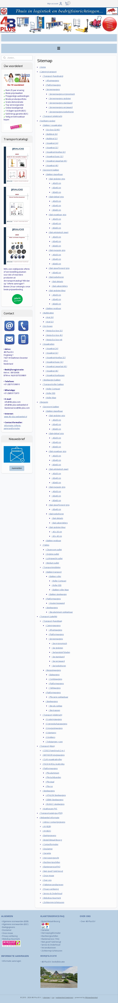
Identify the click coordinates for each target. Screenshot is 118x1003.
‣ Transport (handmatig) (52, 76)
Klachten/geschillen (49, 936)
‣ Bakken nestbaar (53, 308)
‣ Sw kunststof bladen (61, 652)
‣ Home (42, 67)
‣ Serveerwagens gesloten (60, 98)
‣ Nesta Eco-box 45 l (54, 335)
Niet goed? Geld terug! (51, 942)
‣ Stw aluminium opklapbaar (61, 612)
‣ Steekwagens (51, 607)
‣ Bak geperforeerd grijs (59, 268)
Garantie (45, 930)
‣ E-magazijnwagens (54, 728)
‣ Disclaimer (47, 849)
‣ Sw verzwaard (58, 661)
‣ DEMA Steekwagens (54, 799)
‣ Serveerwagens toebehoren (61, 111)
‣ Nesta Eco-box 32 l (54, 330)
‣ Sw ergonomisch (59, 643)
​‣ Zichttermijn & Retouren (53, 902)
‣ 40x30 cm (56, 183)
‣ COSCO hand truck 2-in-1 (53, 750)
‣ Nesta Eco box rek (53, 339)
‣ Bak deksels (57, 281)
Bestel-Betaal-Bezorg (50, 921)
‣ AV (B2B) (46, 826)
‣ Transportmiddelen (51, 567)
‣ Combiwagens (55, 679)
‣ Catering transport (48, 71)
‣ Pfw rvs (49, 786)
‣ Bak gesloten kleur (57, 290)
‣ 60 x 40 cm (57, 536)
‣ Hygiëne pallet (52, 554)
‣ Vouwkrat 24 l (51, 143)
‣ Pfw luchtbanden (53, 777)
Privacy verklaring (10, 936)
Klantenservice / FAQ (50, 939)
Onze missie (7, 933)
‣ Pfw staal (49, 781)
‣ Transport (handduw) (52, 621)
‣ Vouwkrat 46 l (51, 165)
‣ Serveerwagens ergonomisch (62, 94)
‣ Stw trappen (54, 710)
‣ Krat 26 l (49, 317)
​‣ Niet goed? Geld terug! (52, 871)
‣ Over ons (46, 880)
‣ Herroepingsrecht (50, 857)
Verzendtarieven (48, 947)
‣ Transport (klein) (47, 746)
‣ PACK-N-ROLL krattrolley (53, 764)
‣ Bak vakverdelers (60, 286)
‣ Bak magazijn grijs (57, 250)
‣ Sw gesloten (57, 647)
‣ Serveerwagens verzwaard (61, 107)
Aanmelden (17, 468)
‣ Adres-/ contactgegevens (53, 822)
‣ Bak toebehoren (56, 277)
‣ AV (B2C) (46, 831)
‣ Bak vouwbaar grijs (57, 214)
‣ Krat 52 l (49, 321)
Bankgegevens (8, 927)
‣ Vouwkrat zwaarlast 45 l (56, 161)
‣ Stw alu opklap (55, 706)
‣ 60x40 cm (56, 187)
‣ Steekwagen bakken (51, 379)
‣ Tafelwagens (55, 688)
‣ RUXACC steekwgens (54, 804)
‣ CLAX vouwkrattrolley (52, 759)
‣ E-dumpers (50, 732)
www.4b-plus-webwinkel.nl (15, 416)
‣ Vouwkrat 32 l (51, 147)
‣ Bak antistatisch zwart (58, 232)
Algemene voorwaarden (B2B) (15, 921)
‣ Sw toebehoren (59, 665)
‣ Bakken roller (55, 576)
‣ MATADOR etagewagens (53, 755)
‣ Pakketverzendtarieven (52, 884)
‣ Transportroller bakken (53, 384)
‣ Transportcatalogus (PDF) (51, 813)
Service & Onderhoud (50, 944)
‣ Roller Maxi (50, 397)
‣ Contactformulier (50, 844)
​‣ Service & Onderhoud (52, 893)
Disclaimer (7, 930)
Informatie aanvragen (12, 961)
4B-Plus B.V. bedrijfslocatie (53, 961)
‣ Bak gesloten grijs (57, 179)
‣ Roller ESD (50, 393)
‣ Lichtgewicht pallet (54, 558)
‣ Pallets (45, 545)
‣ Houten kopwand (57, 603)
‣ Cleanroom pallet (53, 549)
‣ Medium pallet (52, 563)
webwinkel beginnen (64, 997)
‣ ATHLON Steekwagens (55, 795)
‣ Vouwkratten (48, 344)
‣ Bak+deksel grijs (56, 196)
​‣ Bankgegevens (49, 835)
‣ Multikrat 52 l (51, 138)
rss (53, 997)
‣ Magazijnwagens (53, 670)
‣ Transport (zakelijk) (48, 616)
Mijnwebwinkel (91, 997)
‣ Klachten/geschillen (51, 862)
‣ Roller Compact (52, 388)
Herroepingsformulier (51, 933)
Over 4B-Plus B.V (88, 921)
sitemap (46, 997)
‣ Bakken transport (53, 572)
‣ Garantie (46, 853)
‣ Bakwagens (54, 674)
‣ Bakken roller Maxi (60, 589)
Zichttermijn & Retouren (51, 950)
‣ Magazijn (43, 402)
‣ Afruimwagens (52, 80)
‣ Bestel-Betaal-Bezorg (52, 839)
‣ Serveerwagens (52, 89)
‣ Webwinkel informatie (49, 817)
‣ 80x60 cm (56, 192)
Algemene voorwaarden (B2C (15, 924)
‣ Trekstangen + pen (54, 741)
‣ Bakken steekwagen (58, 594)
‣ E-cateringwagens (53, 719)
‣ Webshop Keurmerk (51, 898)
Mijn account (55, 4)
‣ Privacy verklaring (50, 889)
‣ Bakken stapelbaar (54, 174)
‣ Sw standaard (58, 656)
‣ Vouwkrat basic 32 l (54, 156)
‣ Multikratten (48, 312)
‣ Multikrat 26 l (51, 134)
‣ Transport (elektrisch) (52, 116)
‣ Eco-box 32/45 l (52, 129)
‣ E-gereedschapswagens (56, 723)
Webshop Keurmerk (11, 939)
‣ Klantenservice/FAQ (51, 866)
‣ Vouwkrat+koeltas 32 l (55, 152)
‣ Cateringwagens (53, 625)
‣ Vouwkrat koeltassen (55, 375)
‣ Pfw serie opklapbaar (58, 697)
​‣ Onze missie (48, 875)
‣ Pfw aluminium (52, 773)
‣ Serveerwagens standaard (60, 102)
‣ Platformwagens (53, 85)
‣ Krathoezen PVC (49, 808)
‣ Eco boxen (47, 326)
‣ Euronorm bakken (50, 169)
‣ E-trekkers (50, 737)
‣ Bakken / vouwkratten (52, 125)
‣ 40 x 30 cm (57, 531)
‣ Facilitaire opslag (47, 120)
